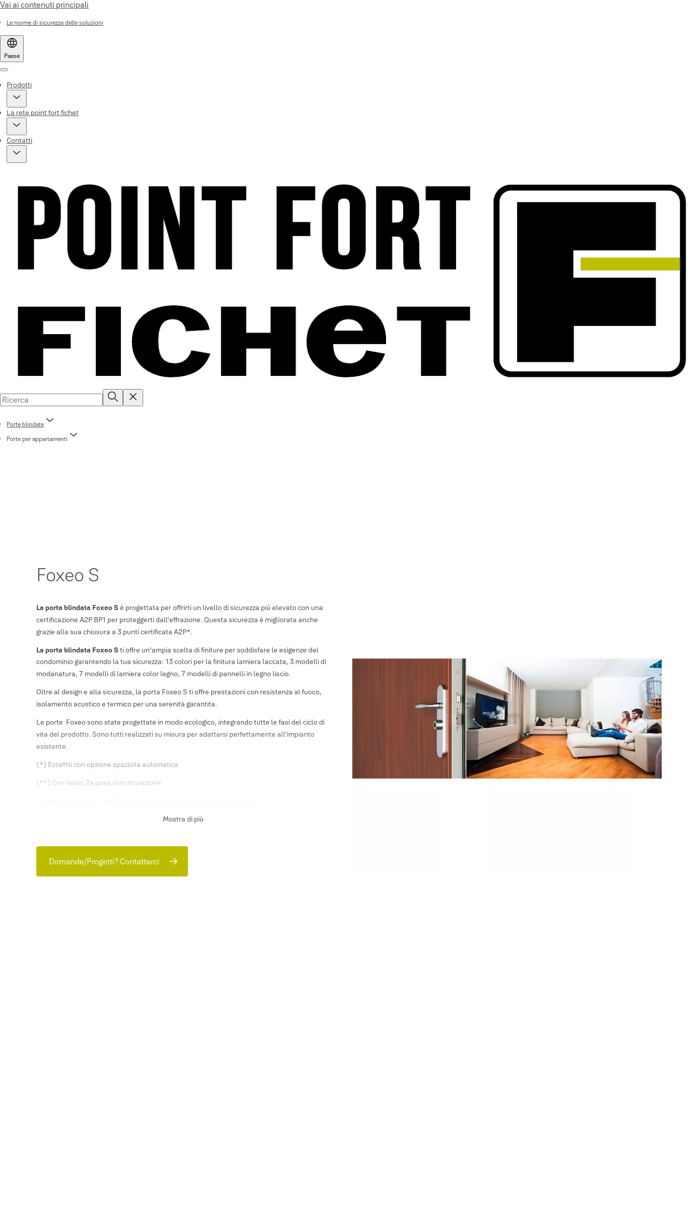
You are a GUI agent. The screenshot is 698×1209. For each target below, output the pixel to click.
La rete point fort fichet (43, 112)
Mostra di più (183, 818)
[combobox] (51, 400)
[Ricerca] (113, 397)
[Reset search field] (133, 397)
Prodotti (19, 84)
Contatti (19, 140)
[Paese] (12, 48)
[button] (17, 98)
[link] (55, 22)
